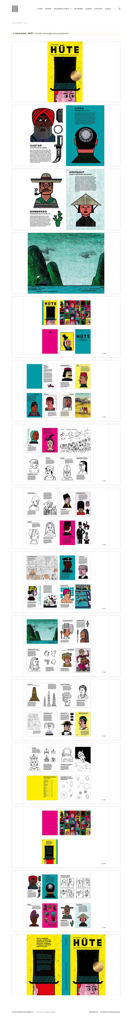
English (108, 9)
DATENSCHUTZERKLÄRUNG (110, 1012)
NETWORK (78, 9)
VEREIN (48, 9)
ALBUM (89, 9)
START (39, 9)
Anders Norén (50, 1012)
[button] (119, 8)
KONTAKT (98, 9)
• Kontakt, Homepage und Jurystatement (42, 33)
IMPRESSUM (93, 1012)
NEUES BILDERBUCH (25, 1012)
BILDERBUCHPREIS (61, 9)
